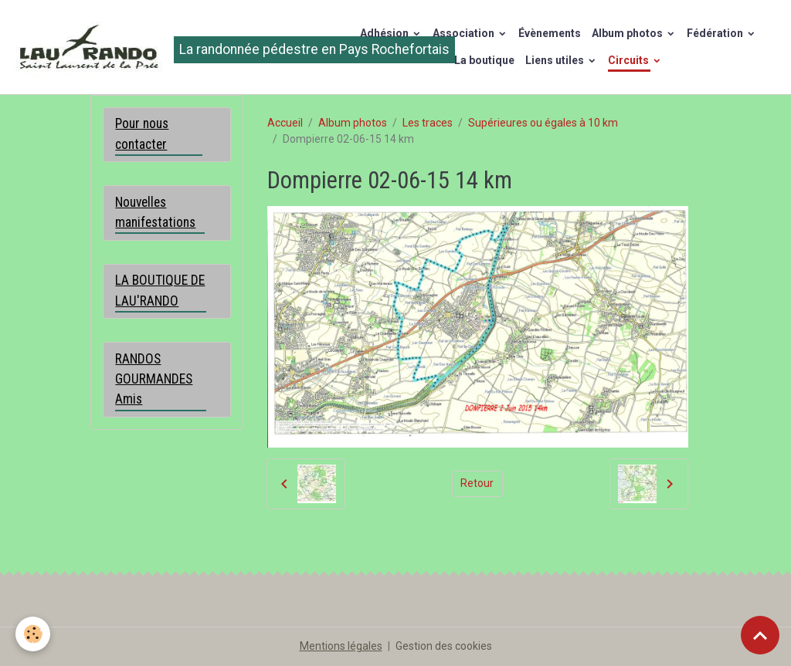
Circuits (629, 60)
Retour (477, 483)
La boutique (484, 60)
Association (465, 33)
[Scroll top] (760, 635)
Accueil (285, 123)
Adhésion (385, 33)
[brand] (168, 47)
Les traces (427, 123)
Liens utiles (555, 60)
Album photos (628, 33)
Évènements (549, 33)
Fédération (716, 33)
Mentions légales (341, 646)
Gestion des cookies (444, 646)
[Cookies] (32, 634)
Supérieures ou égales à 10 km (543, 123)
